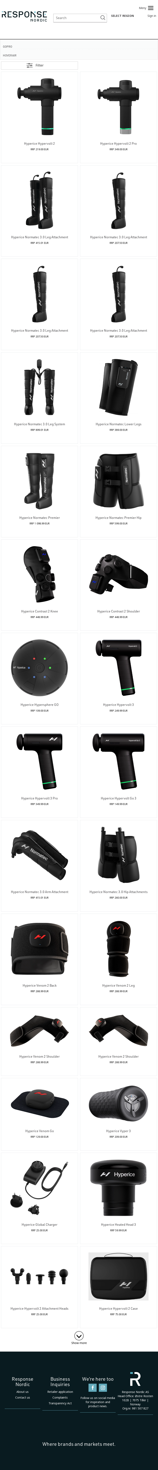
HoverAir (9, 55)
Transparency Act (60, 1403)
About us (22, 1392)
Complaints (60, 1397)
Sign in (152, 16)
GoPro (7, 46)
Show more (79, 1343)
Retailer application (60, 1392)
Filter (40, 65)
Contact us (22, 1397)
